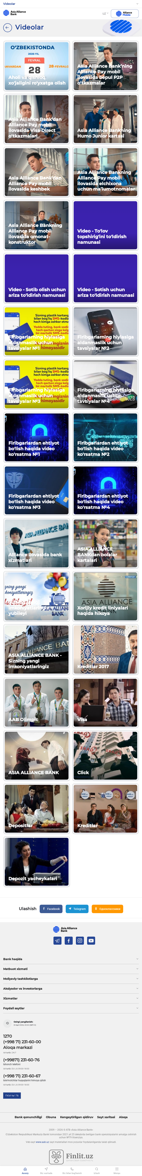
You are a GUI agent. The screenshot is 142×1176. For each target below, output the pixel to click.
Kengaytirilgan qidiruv (76, 1117)
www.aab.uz (42, 1142)
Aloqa (123, 1117)
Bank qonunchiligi (28, 1117)
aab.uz (14, 13)
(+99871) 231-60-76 (21, 1060)
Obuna (51, 1117)
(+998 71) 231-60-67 (21, 1076)
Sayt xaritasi (106, 1117)
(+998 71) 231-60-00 (22, 1041)
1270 (7, 1036)
